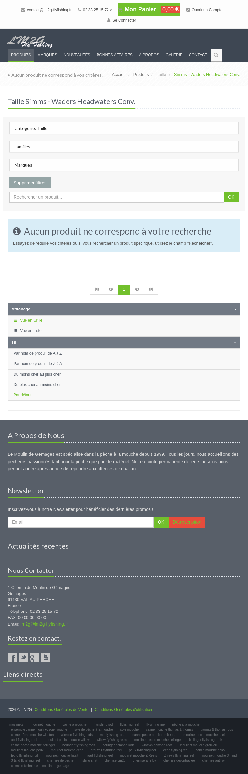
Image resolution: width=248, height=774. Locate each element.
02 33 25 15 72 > (95, 10)
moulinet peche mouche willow (68, 740)
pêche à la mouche (186, 724)
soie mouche (129, 729)
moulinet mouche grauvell (198, 745)
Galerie (174, 55)
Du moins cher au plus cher (37, 374)
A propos (149, 55)
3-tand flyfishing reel (25, 760)
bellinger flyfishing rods (78, 745)
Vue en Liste (27, 331)
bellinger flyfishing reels (205, 740)
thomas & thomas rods (217, 729)
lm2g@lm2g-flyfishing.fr (44, 624)
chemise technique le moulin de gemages (40, 766)
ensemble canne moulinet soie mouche (39, 729)
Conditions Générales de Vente (61, 709)
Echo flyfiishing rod (24, 755)
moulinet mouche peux (27, 750)
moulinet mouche (43, 724)
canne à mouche (75, 724)
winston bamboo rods (157, 745)
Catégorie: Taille (31, 128)
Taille (161, 74)
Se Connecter (121, 20)
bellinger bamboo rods (119, 745)
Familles (22, 146)
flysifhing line (155, 724)
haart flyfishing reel (99, 755)
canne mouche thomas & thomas (169, 729)
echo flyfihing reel (175, 750)
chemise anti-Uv (144, 760)
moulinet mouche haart (62, 755)
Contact (198, 55)
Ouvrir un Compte (204, 10)
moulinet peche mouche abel (204, 735)
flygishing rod (103, 724)
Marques (47, 55)
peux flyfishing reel (142, 750)
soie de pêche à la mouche (93, 729)
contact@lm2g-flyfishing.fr (46, 10)
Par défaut (22, 395)
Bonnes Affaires (114, 55)
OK (231, 197)
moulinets (16, 724)
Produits (21, 55)
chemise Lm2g (115, 760)
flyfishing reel (129, 724)
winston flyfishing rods (77, 735)
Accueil (118, 74)
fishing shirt (89, 760)
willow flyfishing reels (112, 740)
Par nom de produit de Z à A (38, 363)
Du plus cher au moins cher (37, 384)
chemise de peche (60, 760)
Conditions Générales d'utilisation (123, 709)
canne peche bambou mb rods (154, 735)
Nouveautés (77, 55)
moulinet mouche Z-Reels (138, 755)
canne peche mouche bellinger (33, 745)
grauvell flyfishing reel (106, 750)
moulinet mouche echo (67, 750)
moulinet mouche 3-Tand (219, 755)
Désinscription (187, 522)
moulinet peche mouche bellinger (158, 740)
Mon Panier (149, 9)
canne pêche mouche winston (32, 735)
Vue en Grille (27, 320)
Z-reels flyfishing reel (179, 755)
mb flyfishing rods (112, 735)
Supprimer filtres (30, 182)
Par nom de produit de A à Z (38, 353)
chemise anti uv (213, 760)
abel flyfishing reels (24, 740)
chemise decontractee (179, 760)
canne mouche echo (210, 750)
